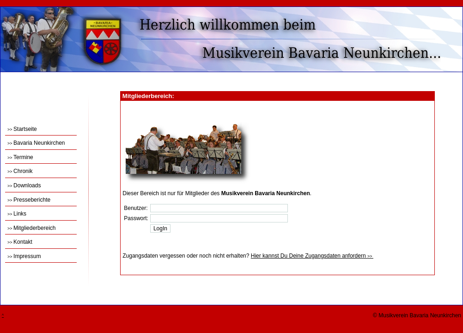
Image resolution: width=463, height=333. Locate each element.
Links (16, 213)
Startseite (22, 129)
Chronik (19, 171)
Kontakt (19, 242)
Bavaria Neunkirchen (36, 143)
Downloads (24, 185)
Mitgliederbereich (31, 228)
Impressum (24, 256)
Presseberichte (28, 200)
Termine (20, 157)
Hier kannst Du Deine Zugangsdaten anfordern (312, 256)
